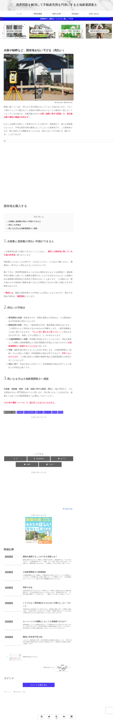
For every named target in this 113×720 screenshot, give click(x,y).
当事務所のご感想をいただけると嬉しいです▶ (56, 19)
